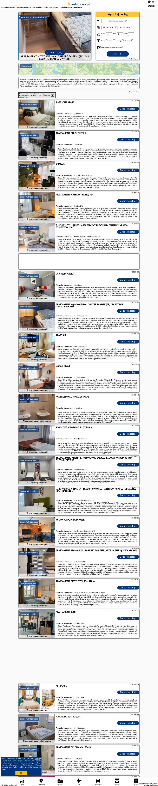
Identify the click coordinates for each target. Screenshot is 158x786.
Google (37, 759)
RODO (4, 769)
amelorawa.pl (79, 4)
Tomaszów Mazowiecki (28, 104)
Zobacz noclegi (128, 108)
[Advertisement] (79, 661)
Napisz (155, 785)
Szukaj (118, 54)
